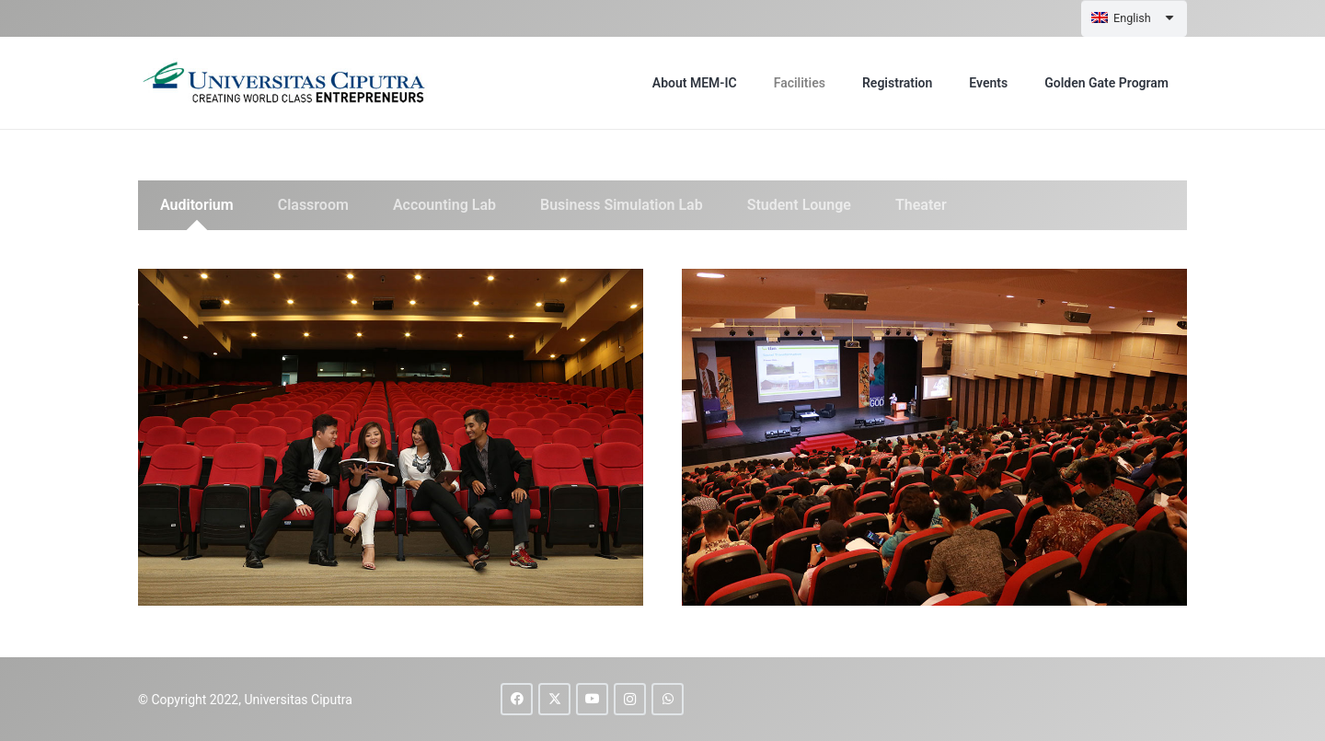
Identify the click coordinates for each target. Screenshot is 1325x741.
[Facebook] (517, 699)
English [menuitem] (1132, 18)
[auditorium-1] (390, 437)
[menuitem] (1134, 18)
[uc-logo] (286, 83)
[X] (554, 699)
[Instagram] (630, 699)
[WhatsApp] (667, 699)
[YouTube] (592, 699)
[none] (1134, 18)
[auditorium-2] (934, 437)
